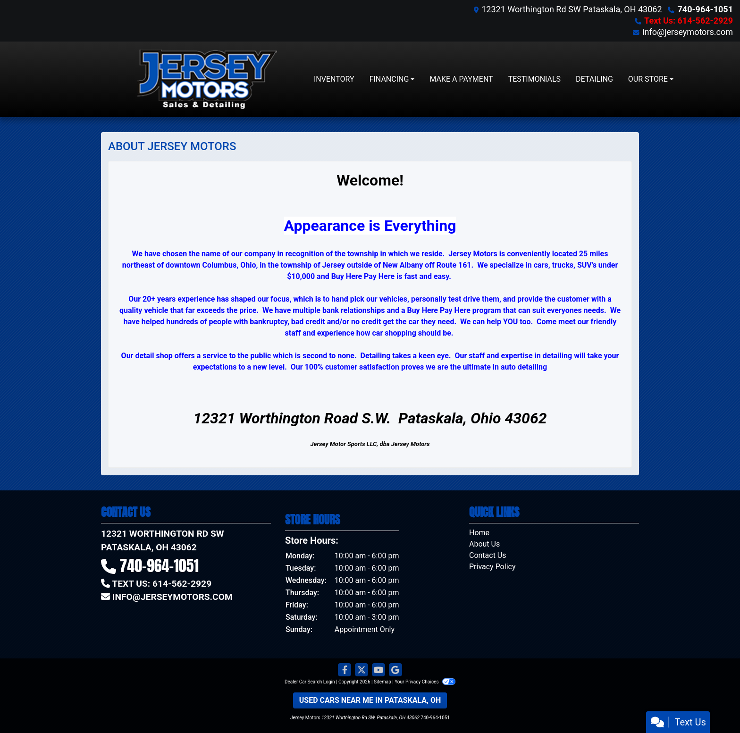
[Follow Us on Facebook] (344, 670)
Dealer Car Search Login (310, 681)
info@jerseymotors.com (687, 32)
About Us (484, 543)
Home (479, 532)
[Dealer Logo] (207, 79)
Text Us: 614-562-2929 (688, 20)
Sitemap (382, 681)
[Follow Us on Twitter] (361, 670)
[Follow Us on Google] (395, 670)
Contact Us (487, 555)
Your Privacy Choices (425, 681)
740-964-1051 (705, 9)
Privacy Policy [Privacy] (492, 566)
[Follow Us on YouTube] (378, 670)
